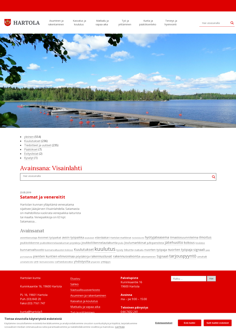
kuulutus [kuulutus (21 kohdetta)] (105, 248)
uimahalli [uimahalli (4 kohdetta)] (202, 256)
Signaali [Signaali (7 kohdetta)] (162, 256)
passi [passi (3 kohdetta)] (208, 250)
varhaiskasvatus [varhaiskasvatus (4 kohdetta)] (64, 261)
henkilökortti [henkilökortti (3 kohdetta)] (138, 238)
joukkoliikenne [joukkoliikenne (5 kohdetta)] (29, 242)
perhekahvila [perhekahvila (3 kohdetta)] (26, 257)
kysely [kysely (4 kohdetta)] (119, 250)
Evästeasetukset (163, 323)
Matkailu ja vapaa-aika (102, 22)
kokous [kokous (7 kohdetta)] (189, 242)
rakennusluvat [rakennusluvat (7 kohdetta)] (101, 256)
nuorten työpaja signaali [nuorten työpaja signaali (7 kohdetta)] (186, 249)
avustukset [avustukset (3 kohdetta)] (89, 238)
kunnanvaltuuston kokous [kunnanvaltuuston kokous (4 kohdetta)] (59, 250)
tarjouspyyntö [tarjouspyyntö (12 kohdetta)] (182, 256)
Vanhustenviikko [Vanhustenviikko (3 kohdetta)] (46, 262)
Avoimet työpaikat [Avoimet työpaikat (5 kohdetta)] (49, 237)
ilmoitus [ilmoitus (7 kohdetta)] (205, 237)
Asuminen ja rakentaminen (56, 22)
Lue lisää (120, 326)
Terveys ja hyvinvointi (171, 22)
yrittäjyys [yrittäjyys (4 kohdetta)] (106, 261)
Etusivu (75, 279)
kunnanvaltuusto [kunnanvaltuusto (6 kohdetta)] (32, 250)
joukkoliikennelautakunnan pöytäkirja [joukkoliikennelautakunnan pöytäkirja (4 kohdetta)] (60, 242)
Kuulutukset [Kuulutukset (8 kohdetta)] (84, 249)
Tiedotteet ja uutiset (37, 145)
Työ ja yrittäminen (125, 22)
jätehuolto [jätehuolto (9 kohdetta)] (174, 242)
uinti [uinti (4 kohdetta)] (36, 261)
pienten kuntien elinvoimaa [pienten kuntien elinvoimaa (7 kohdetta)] (54, 256)
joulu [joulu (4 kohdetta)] (120, 242)
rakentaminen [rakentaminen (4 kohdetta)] (148, 256)
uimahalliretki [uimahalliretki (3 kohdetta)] (26, 262)
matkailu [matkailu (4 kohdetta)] (139, 250)
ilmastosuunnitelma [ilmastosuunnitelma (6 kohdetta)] (184, 237)
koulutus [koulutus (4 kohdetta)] (200, 242)
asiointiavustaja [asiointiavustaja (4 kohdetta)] (28, 237)
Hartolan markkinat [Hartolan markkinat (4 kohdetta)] (120, 237)
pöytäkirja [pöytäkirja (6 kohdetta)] (82, 256)
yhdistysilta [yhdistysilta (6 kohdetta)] (82, 261)
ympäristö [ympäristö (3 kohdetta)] (95, 262)
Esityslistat (31, 154)
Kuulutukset (32, 141)
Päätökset (31, 149)
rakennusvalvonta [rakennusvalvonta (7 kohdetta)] (126, 256)
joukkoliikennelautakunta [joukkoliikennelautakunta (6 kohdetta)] (99, 243)
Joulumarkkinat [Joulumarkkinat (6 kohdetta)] (135, 243)
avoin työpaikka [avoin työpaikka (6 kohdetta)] (73, 237)
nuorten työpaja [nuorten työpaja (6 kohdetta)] (155, 250)
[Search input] (215, 22)
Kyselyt (29, 158)
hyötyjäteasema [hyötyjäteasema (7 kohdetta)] (157, 237)
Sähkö (74, 284)
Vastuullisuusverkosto (85, 290)
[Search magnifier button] (232, 22)
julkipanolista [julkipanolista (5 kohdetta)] (155, 242)
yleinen (29, 137)
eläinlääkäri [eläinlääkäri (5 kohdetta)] (102, 237)
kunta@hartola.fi (31, 312)
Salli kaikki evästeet (218, 323)
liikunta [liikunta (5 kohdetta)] (129, 250)
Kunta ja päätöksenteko (148, 22)
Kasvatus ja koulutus (79, 22)
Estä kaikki (189, 323)
